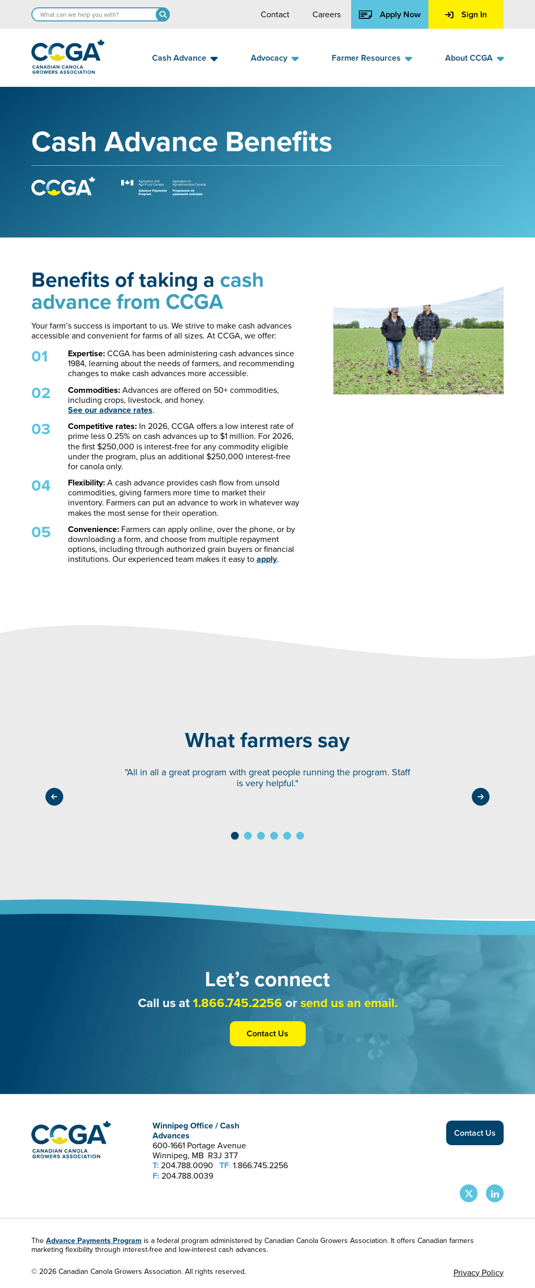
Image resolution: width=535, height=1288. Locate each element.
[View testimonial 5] (287, 836)
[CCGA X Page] (469, 1193)
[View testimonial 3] (261, 836)
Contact (275, 14)
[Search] (163, 14)
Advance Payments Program (94, 1240)
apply (267, 559)
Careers (326, 14)
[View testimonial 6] (300, 836)
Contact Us (267, 1033)
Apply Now (390, 14)
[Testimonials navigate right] (481, 797)
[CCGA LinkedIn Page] (495, 1193)
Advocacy (269, 58)
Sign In (466, 14)
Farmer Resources (366, 58)
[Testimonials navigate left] (54, 797)
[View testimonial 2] (248, 836)
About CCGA (469, 58)
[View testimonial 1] (235, 836)
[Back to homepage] (67, 71)
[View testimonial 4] (274, 836)
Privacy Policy (478, 1273)
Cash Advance (179, 58)
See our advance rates (110, 410)
